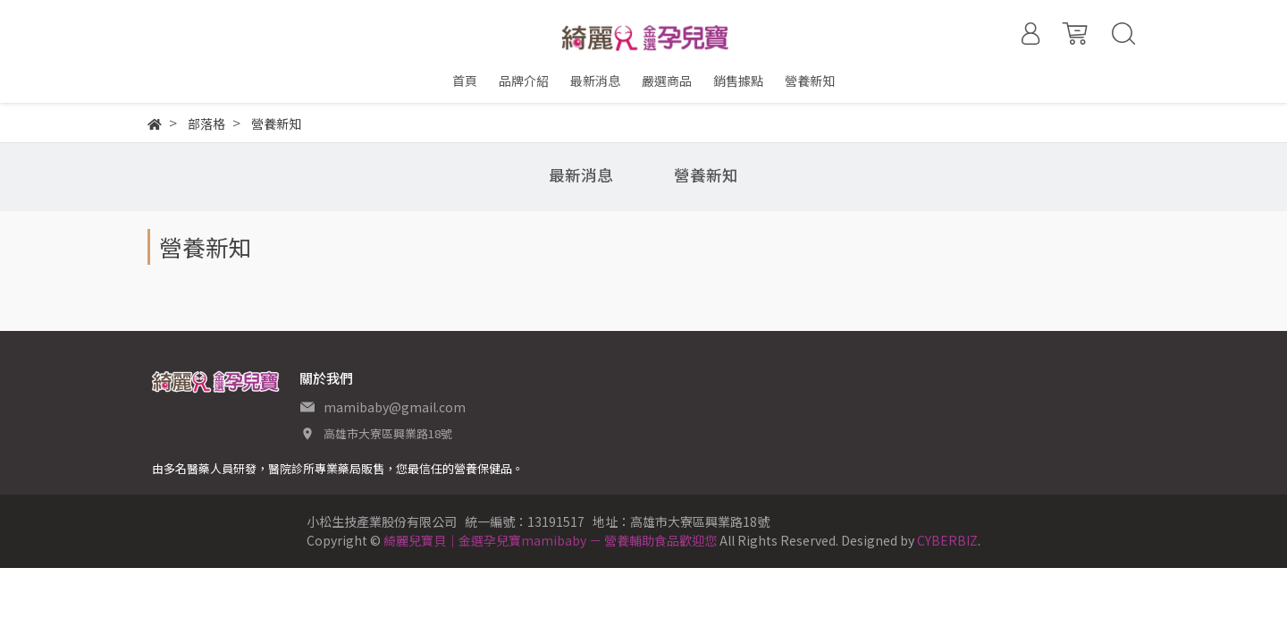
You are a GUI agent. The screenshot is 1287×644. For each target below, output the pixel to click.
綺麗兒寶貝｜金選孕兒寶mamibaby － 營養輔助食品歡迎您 (550, 540)
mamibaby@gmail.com (395, 407)
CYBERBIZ (947, 540)
